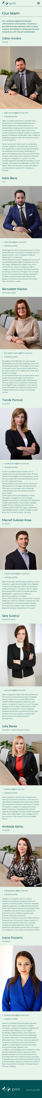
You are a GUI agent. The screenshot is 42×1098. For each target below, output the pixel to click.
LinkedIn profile (10, 117)
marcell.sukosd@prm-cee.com (17, 574)
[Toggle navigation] (38, 3)
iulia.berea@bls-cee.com (14, 789)
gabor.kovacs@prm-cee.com (16, 113)
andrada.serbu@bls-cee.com (16, 891)
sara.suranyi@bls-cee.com (14, 690)
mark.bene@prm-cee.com (15, 242)
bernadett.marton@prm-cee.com (18, 353)
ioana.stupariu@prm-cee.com (16, 1015)
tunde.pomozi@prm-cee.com (16, 464)
